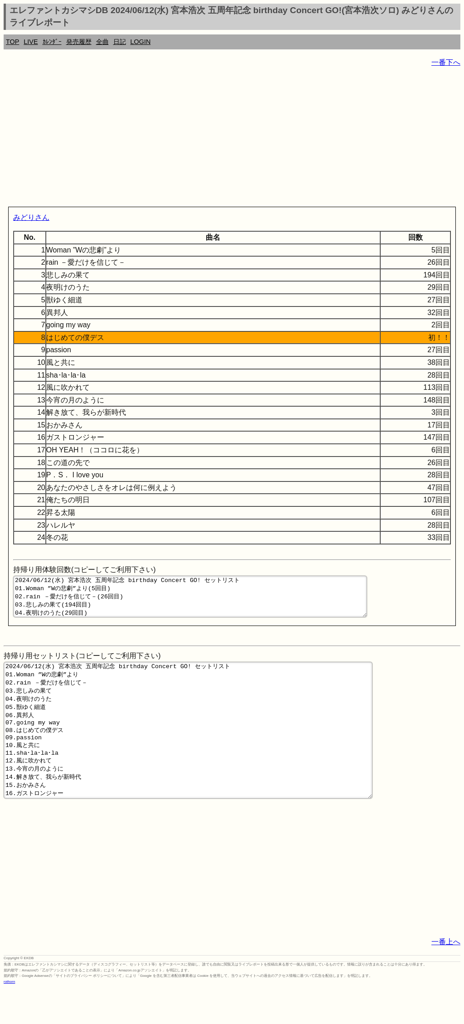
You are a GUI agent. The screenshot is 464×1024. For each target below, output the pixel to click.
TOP (12, 41)
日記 (119, 41)
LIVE (31, 41)
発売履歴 (79, 41)
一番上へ (445, 977)
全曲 (102, 41)
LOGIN (140, 41)
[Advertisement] (232, 138)
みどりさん (31, 217)
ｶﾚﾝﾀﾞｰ (52, 41)
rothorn (9, 1017)
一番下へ (445, 62)
